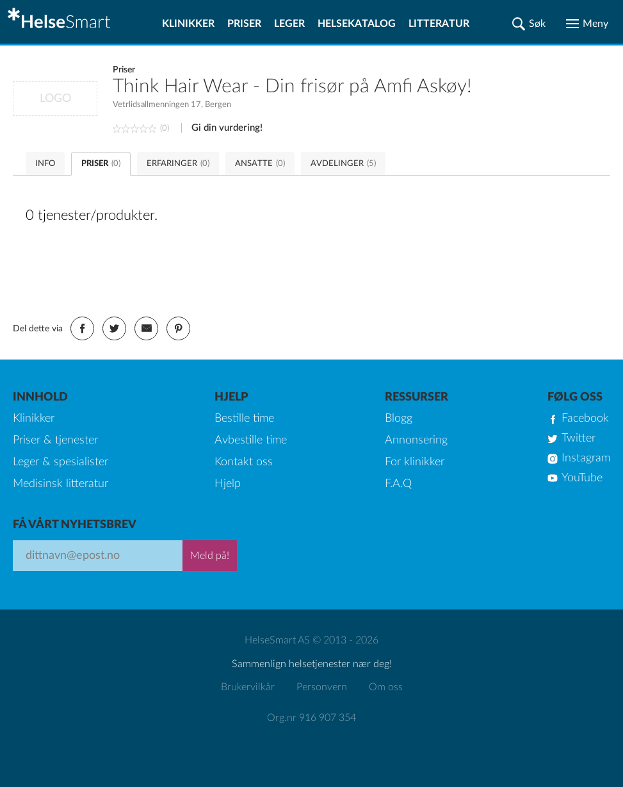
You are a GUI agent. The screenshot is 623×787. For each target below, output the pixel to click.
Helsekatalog (357, 24)
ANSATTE (260, 164)
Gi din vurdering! (227, 128)
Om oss (386, 687)
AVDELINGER (343, 164)
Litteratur (439, 24)
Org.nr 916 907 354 (311, 718)
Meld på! (209, 556)
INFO (45, 164)
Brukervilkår (248, 687)
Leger (289, 24)
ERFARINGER (178, 164)
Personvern (321, 687)
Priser (244, 24)
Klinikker (188, 24)
